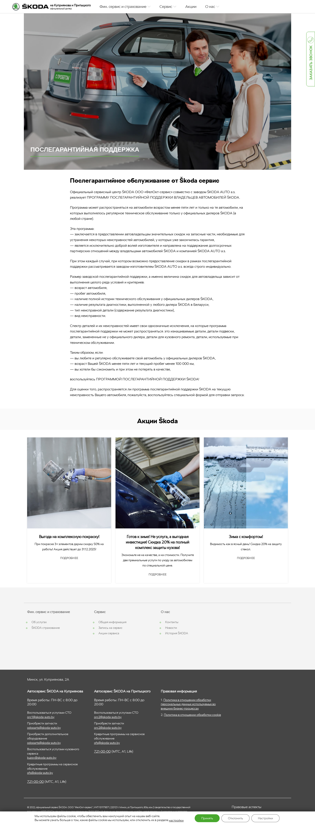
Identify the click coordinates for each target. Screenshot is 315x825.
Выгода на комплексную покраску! (69, 536)
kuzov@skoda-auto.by (41, 757)
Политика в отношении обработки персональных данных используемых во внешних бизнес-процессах (188, 704)
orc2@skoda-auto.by (108, 717)
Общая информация (112, 622)
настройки (176, 820)
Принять (207, 818)
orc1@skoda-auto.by (40, 717)
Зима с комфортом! (246, 536)
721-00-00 (35, 782)
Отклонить (235, 818)
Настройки (265, 818)
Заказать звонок (311, 63)
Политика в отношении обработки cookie (192, 715)
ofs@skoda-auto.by (40, 772)
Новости (171, 627)
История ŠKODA (176, 633)
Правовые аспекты (246, 807)
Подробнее (69, 558)
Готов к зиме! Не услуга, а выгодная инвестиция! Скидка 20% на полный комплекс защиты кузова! (157, 542)
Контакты (171, 622)
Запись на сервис (110, 627)
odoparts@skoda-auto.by (44, 727)
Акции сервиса (108, 633)
